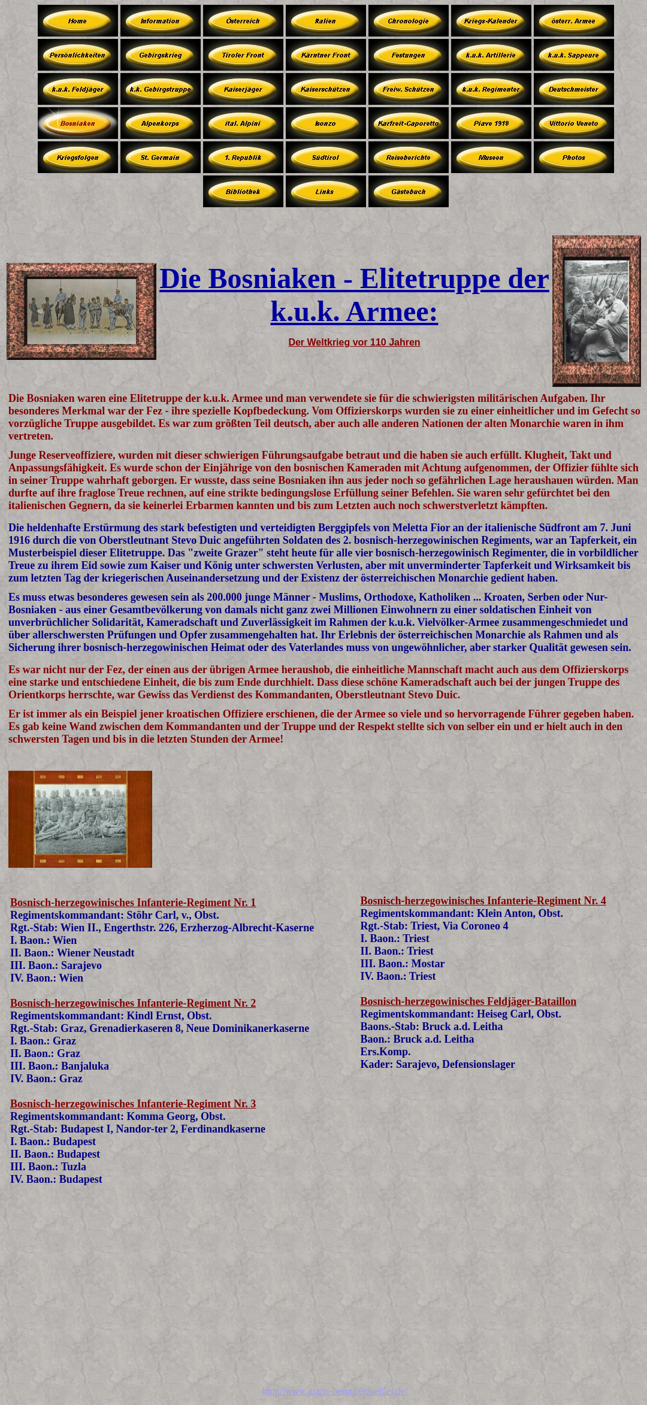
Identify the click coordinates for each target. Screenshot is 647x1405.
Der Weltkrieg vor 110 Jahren (354, 342)
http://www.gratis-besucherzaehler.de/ (334, 1391)
